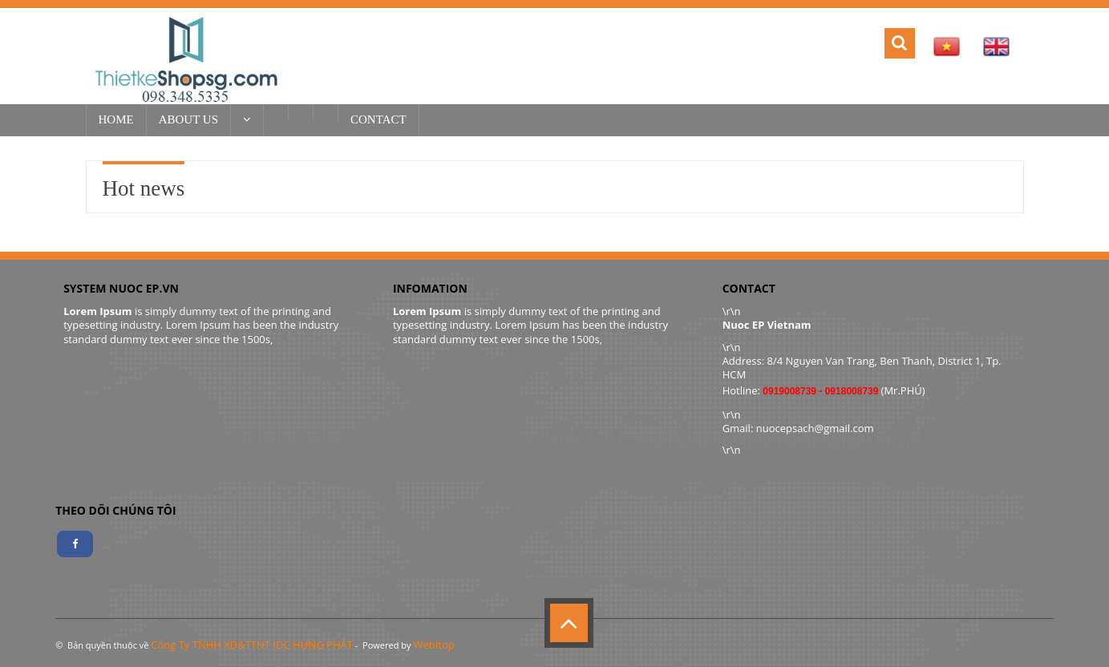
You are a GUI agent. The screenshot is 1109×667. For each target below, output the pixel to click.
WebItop (433, 644)
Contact (378, 119)
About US (188, 119)
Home (116, 119)
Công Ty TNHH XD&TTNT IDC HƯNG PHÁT (252, 644)
